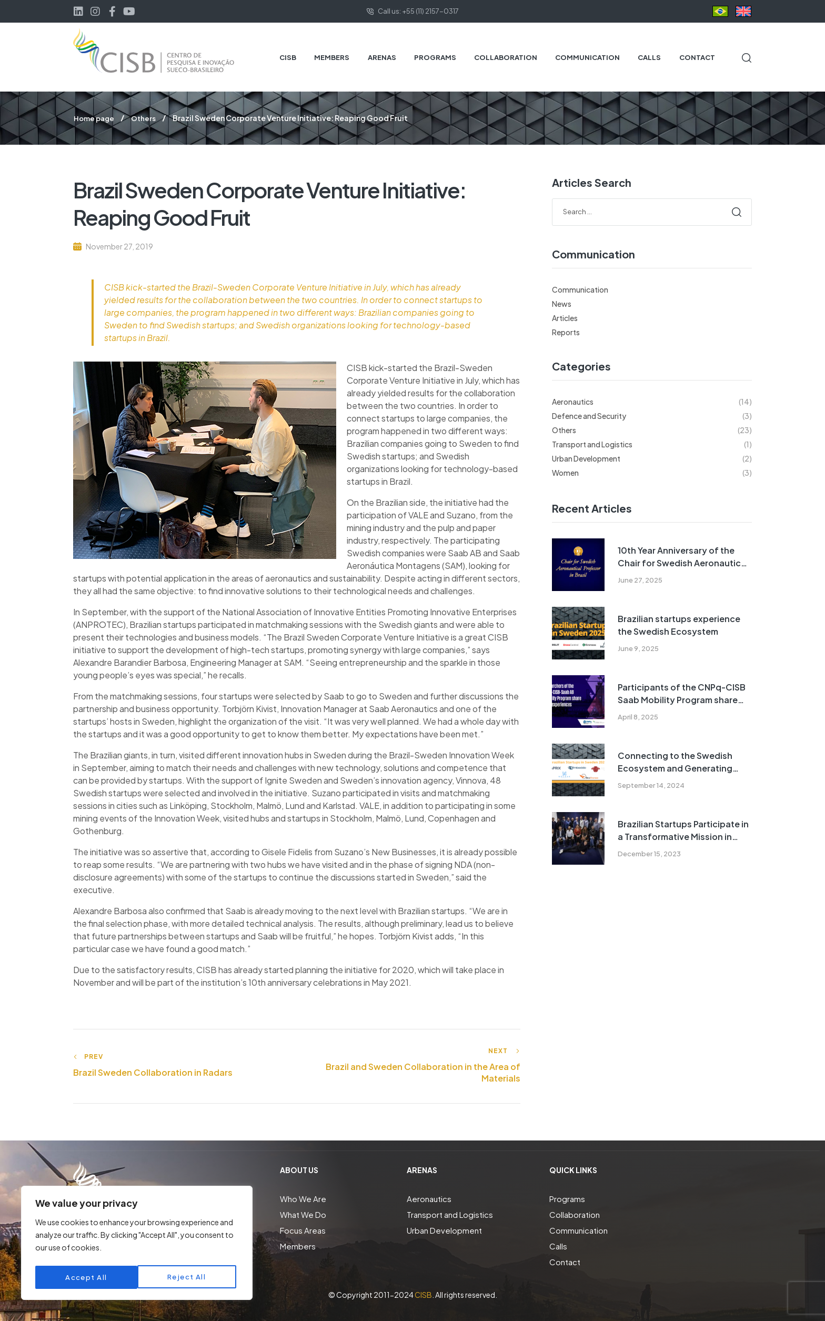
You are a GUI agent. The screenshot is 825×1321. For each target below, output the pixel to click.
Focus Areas (303, 1230)
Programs (567, 1198)
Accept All (188, 1277)
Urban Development (444, 1230)
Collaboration (574, 1214)
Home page (95, 118)
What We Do (303, 1214)
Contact (564, 1261)
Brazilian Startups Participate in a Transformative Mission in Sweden (683, 830)
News (561, 303)
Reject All (84, 1277)
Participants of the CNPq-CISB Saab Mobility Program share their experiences (682, 693)
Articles (565, 317)
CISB (423, 1294)
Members (298, 1245)
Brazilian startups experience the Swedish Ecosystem (679, 624)
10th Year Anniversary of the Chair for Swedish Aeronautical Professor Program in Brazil (683, 556)
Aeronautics (429, 1198)
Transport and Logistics (450, 1214)
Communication (580, 289)
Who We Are (303, 1198)
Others (146, 118)
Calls (558, 1245)
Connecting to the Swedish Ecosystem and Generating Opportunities (675, 761)
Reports (566, 331)
